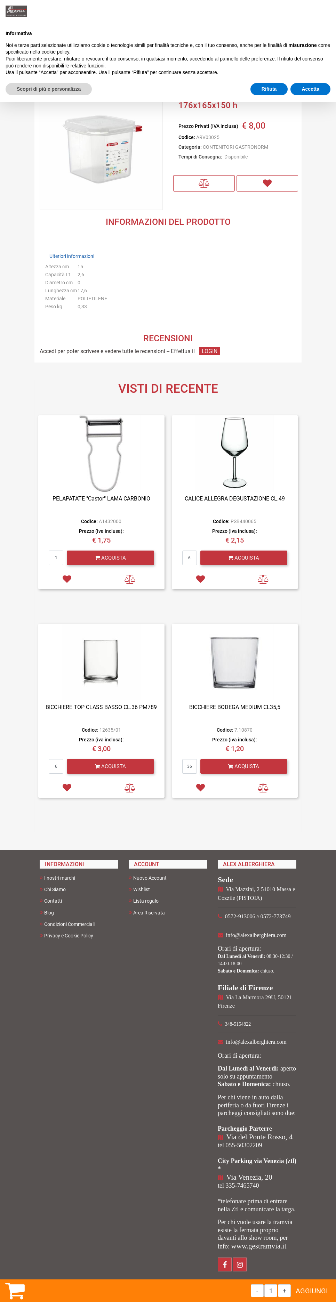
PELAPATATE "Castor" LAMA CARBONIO (101, 498)
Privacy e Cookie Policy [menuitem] (66, 935)
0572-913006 (240, 916)
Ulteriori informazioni (71, 256)
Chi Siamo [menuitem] (53, 889)
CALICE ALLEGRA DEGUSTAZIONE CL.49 (235, 498)
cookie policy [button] (55, 52)
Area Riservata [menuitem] (147, 913)
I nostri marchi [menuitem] (57, 878)
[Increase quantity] (284, 1290)
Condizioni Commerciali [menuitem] (67, 924)
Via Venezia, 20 (249, 1177)
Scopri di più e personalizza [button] (49, 89)
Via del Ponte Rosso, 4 (259, 1137)
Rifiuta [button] (269, 89)
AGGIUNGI (312, 1291)
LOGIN (209, 351)
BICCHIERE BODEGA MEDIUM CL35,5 (234, 707)
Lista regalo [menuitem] (144, 901)
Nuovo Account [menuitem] (148, 878)
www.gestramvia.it (259, 1246)
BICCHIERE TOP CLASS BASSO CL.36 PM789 (101, 707)
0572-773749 (276, 916)
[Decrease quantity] (257, 1290)
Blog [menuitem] (47, 913)
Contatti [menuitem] (51, 901)
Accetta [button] (310, 89)
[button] (101, 148)
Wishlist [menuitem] (139, 889)
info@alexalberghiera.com (256, 935)
